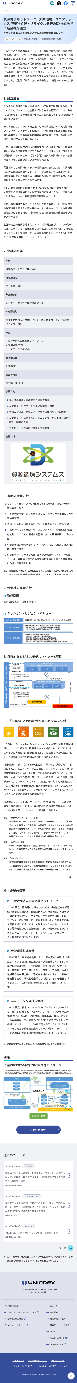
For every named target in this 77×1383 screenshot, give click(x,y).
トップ (6, 10)
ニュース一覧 (59, 1248)
